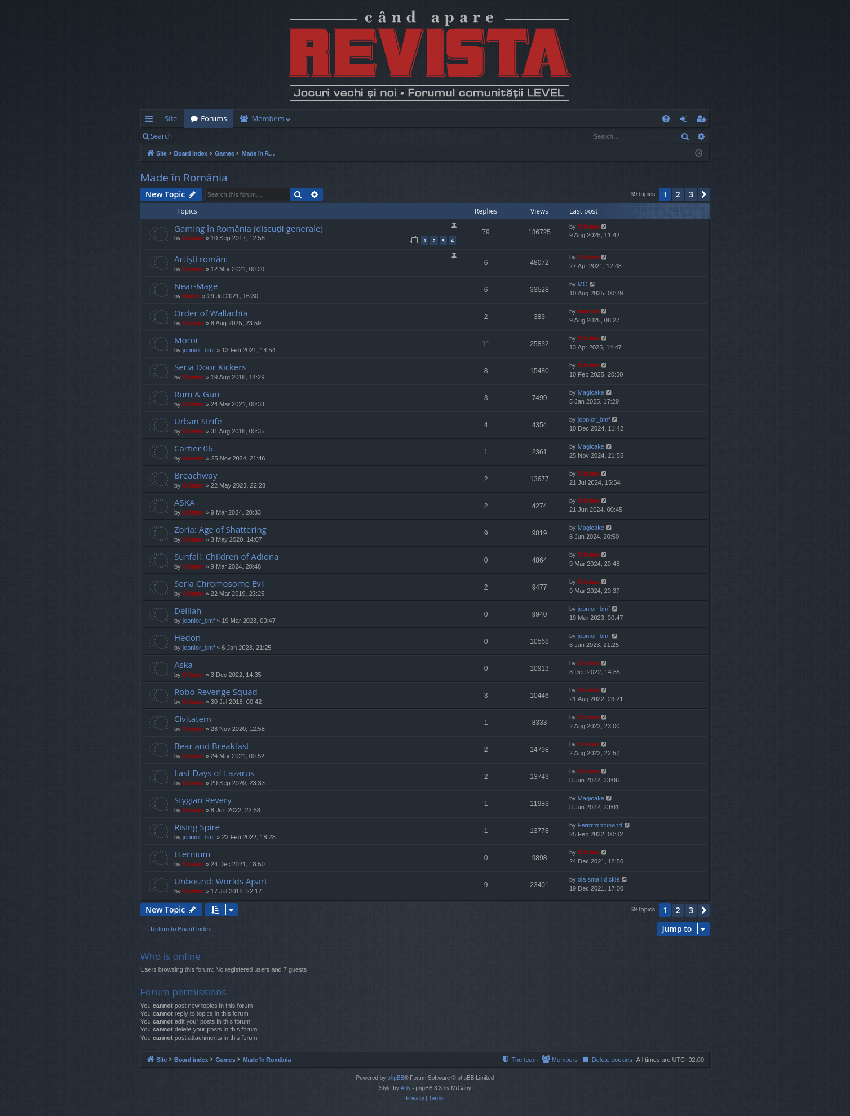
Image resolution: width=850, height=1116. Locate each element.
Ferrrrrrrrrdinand (600, 825)
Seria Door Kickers (210, 367)
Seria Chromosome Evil (219, 583)
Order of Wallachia (210, 312)
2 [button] (678, 194)
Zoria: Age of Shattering (220, 529)
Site (171, 118)
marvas (589, 311)
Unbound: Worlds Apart (220, 881)
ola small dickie (599, 879)
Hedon (187, 637)
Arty (406, 1088)
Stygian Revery (203, 799)
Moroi (185, 340)
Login (196, 136)
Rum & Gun (196, 394)
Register (234, 136)
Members (267, 118)
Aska (183, 664)
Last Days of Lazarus (214, 772)
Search (161, 136)
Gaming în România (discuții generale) (248, 228)
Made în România (184, 177)
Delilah (187, 610)
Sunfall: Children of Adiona (226, 556)
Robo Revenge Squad (216, 691)
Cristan (193, 237)
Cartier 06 (193, 448)
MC (582, 284)
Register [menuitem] (703, 120)
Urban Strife (198, 421)
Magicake (591, 392)
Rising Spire (197, 826)
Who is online (170, 956)
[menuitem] (491, 118)
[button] (704, 194)
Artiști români (201, 258)
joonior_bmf (199, 350)
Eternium (192, 854)
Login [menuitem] (685, 120)
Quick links (151, 120)
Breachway (195, 475)
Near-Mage (196, 285)
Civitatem (192, 718)
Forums (214, 118)
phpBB (395, 1078)
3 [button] (691, 194)
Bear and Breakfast (211, 745)
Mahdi (192, 296)
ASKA (184, 502)
